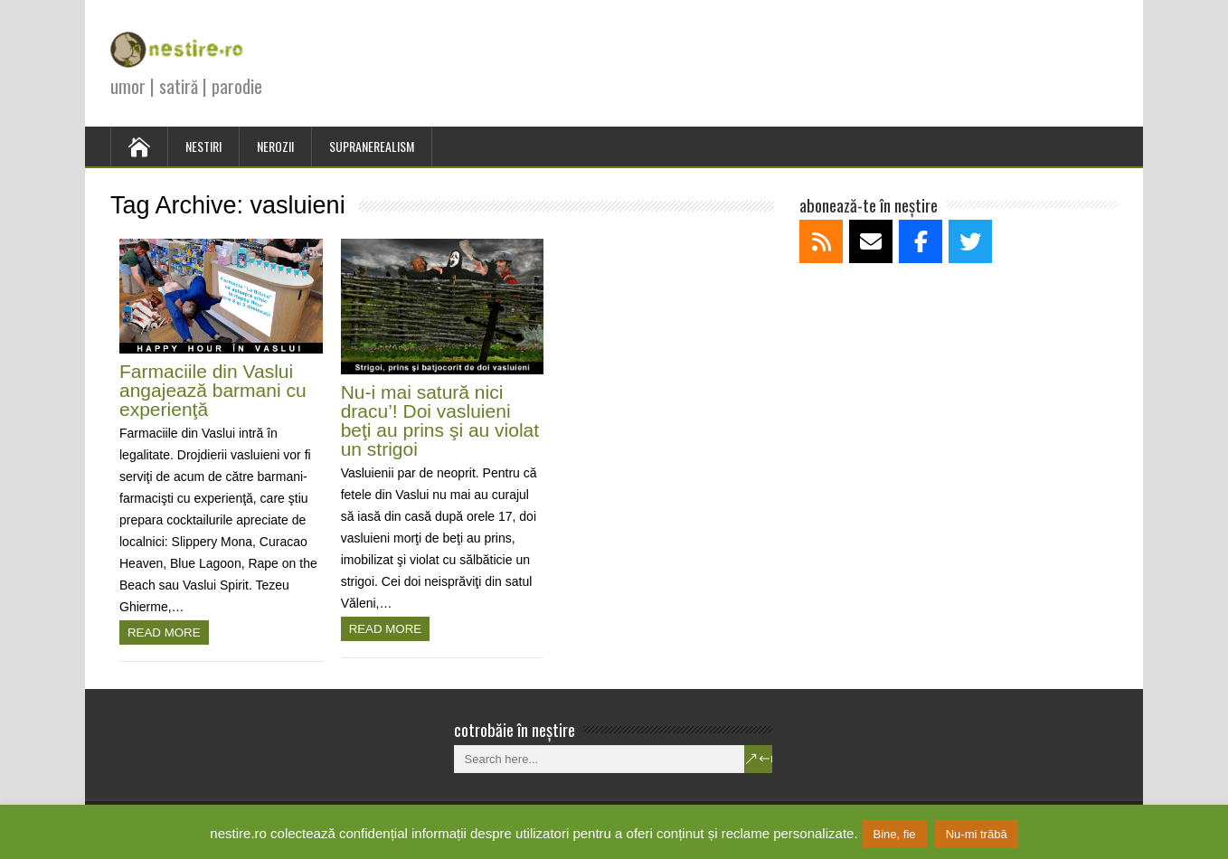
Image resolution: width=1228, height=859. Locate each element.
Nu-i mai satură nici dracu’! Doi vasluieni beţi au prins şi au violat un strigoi (440, 420)
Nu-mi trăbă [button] (976, 834)
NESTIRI (203, 146)
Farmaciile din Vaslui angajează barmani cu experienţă (213, 390)
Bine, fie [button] (895, 834)
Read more (164, 632)
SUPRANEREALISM (371, 146)
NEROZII (275, 146)
